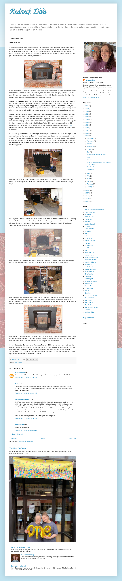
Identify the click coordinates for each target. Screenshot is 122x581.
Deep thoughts (89, 229)
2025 (87, 106)
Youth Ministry (89, 312)
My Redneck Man (90, 269)
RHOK (87, 290)
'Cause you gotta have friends (94, 210)
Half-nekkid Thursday (27, 555)
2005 (87, 198)
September (90, 146)
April (88, 178)
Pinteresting (88, 283)
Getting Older (89, 238)
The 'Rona (88, 300)
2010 (87, 133)
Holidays (87, 243)
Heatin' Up (90, 157)
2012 (87, 128)
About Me (88, 214)
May (88, 176)
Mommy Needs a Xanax (22, 399)
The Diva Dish (89, 302)
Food (86, 236)
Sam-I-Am (88, 293)
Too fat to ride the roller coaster (20, 547)
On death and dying (91, 281)
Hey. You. (90, 160)
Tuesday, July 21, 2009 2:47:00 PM (26, 377)
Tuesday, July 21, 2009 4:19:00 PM (26, 393)
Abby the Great (90, 212)
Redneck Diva (27, 12)
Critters (87, 226)
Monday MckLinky (90, 262)
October (90, 144)
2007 (87, 193)
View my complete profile (91, 97)
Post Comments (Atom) (25, 441)
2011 (87, 130)
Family (87, 233)
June (89, 173)
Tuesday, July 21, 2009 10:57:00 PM (26, 430)
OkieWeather (89, 274)
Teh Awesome (89, 298)
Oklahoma (88, 276)
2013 (87, 125)
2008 (87, 190)
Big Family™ (89, 219)
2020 (87, 109)
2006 (87, 196)
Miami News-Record (91, 257)
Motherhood (89, 267)
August (89, 149)
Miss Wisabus (19, 425)
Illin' (86, 250)
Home (43, 438)
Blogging (88, 221)
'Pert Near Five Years (17, 448)
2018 (87, 114)
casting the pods (90, 224)
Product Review (90, 286)
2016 (87, 117)
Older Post (72, 438)
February (90, 184)
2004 (87, 201)
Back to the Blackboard (18, 566)
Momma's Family (90, 259)
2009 (87, 136)
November (90, 141)
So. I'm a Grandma (91, 295)
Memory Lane (89, 255)
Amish (70, 125)
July (88, 152)
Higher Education (90, 240)
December (90, 138)
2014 (87, 122)
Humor (87, 248)
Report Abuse (88, 318)
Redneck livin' (19, 362)
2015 (87, 119)
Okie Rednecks (20, 372)
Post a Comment (17, 434)
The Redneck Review (91, 307)
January (90, 187)
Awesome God (89, 217)
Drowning (88, 231)
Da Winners (90, 169)
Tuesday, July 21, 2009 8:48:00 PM (26, 418)
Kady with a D (89, 252)
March (89, 181)
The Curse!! (90, 167)
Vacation (87, 310)
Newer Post (13, 438)
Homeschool (89, 245)
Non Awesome (89, 271)
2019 (87, 111)
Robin (17, 384)
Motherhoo (88, 264)
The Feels (88, 305)
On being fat (89, 279)
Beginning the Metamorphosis (96, 154)
